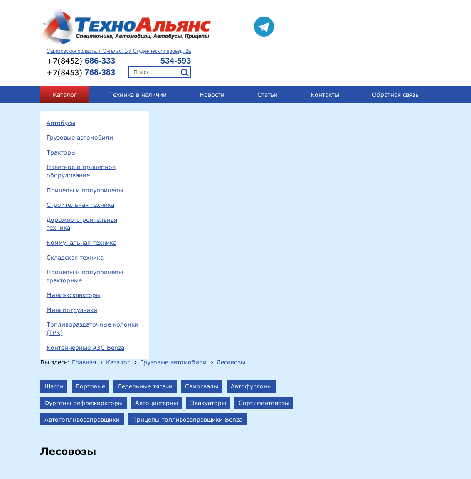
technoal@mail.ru (331, 454)
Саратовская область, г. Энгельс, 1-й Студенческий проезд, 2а (358, 16)
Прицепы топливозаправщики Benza (308, 139)
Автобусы (61, 90)
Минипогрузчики (72, 277)
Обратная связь (395, 62)
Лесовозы (352, 83)
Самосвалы (322, 106)
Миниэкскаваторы (74, 262)
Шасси (174, 106)
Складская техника (75, 225)
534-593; (391, 432)
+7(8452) (320, 25)
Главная (205, 83)
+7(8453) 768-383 (310, 440)
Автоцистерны (277, 122)
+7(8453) (320, 37)
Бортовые (211, 106)
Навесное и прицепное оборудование (81, 139)
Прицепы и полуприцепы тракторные (85, 244)
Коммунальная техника (81, 210)
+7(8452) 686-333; (347, 432)
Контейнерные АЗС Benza (85, 315)
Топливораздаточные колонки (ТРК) (92, 297)
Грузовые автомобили (80, 105)
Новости (212, 62)
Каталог (65, 62)
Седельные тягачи (266, 106)
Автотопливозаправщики (203, 139)
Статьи (267, 62)
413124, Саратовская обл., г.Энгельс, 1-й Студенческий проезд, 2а (165, 433)
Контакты (325, 62)
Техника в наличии (138, 62)
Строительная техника (80, 172)
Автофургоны (372, 106)
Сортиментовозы (385, 122)
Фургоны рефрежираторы (204, 122)
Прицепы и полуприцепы (85, 158)
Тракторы (61, 120)
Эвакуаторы (329, 122)
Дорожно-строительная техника (82, 191)
